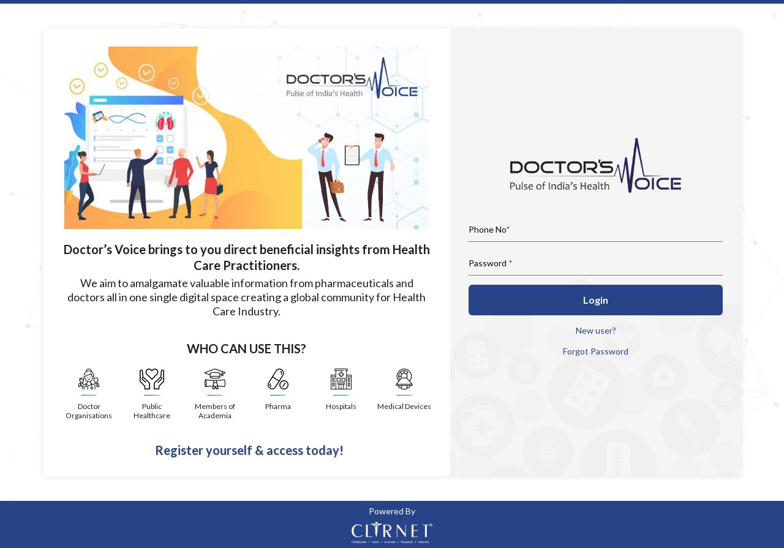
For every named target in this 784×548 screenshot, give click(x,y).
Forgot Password (595, 351)
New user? (596, 330)
